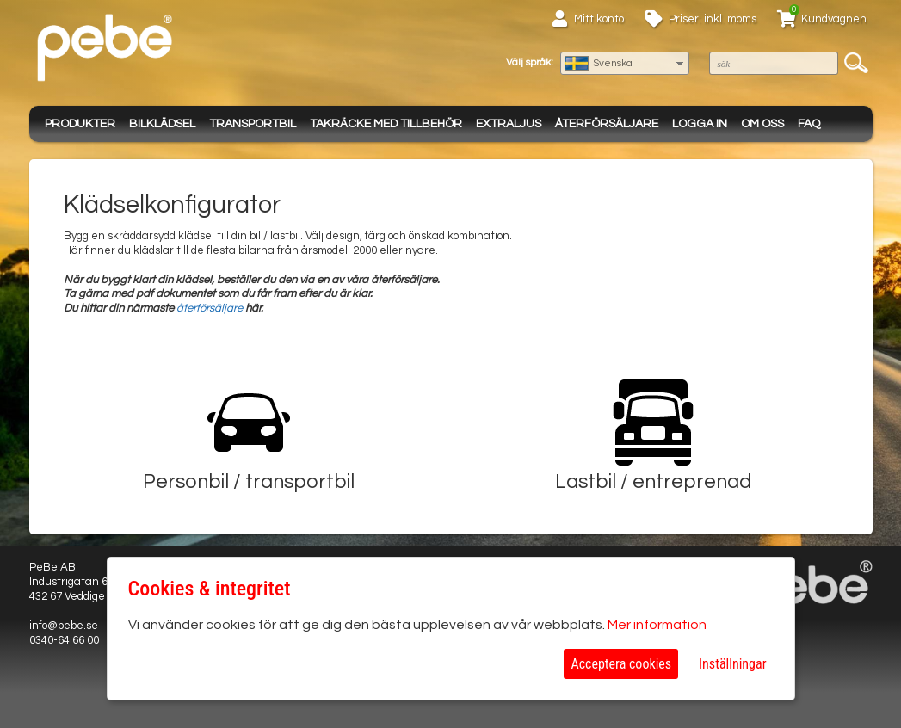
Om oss (762, 124)
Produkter (80, 124)
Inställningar (732, 664)
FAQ (809, 124)
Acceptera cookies (621, 664)
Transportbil (252, 124)
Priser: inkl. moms (712, 19)
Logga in (699, 124)
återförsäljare (209, 308)
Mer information (657, 625)
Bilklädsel (162, 124)
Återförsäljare (606, 124)
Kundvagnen (834, 19)
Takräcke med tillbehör (386, 124)
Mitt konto (599, 19)
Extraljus (508, 124)
